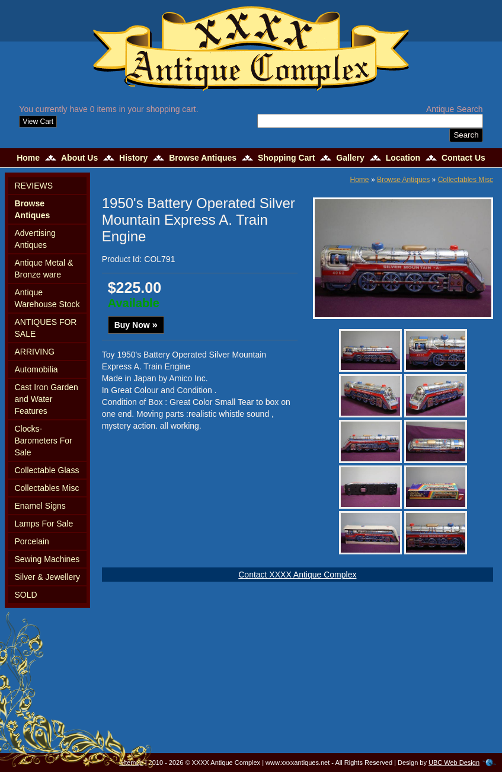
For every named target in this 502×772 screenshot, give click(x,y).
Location (403, 157)
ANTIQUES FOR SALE (45, 328)
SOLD (25, 594)
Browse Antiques (202, 157)
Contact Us (463, 157)
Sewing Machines (46, 559)
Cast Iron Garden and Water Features (46, 399)
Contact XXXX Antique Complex (297, 574)
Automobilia (35, 369)
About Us (79, 157)
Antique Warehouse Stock (46, 298)
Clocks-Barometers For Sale (43, 440)
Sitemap (131, 762)
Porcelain (31, 541)
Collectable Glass (46, 470)
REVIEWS (33, 185)
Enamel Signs (39, 506)
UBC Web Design (454, 762)
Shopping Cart (286, 157)
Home (28, 157)
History (133, 157)
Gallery (350, 157)
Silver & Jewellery (46, 577)
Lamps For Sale (43, 523)
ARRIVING (34, 351)
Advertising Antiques (34, 239)
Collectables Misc (46, 488)
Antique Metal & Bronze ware (43, 268)
